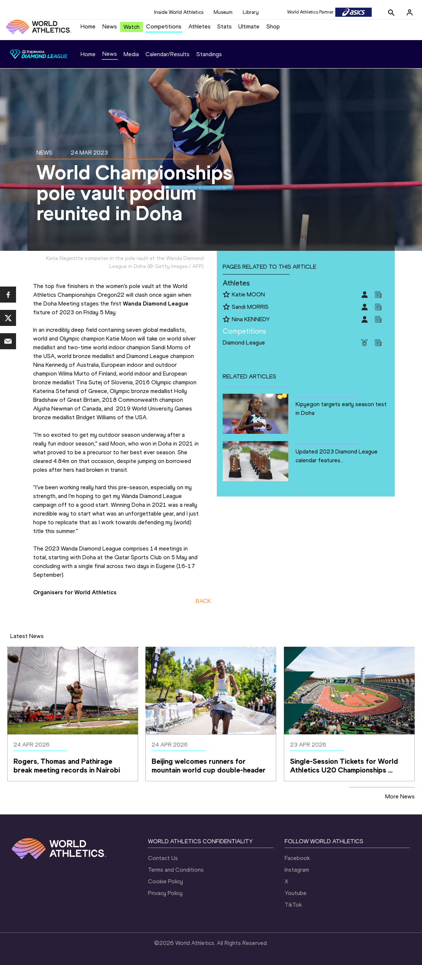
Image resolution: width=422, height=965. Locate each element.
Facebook (297, 858)
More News (400, 796)
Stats (224, 26)
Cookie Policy (165, 881)
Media (131, 54)
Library (251, 12)
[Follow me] (226, 295)
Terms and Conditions (176, 869)
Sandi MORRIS (250, 306)
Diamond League (244, 342)
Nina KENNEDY (251, 319)
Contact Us (163, 858)
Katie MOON (248, 294)
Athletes (199, 26)
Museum (223, 12)
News (109, 26)
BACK (203, 601)
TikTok (293, 904)
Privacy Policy (165, 893)
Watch (132, 26)
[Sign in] (409, 12)
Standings (209, 54)
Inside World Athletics (178, 12)
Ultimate (248, 26)
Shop (273, 26)
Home (88, 26)
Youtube (295, 893)
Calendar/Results (167, 54)
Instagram (297, 869)
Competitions (163, 26)
